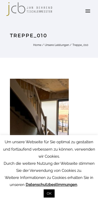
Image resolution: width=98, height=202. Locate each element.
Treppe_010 (80, 45)
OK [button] (49, 193)
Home (37, 45)
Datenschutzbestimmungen (51, 184)
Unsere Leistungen (57, 45)
